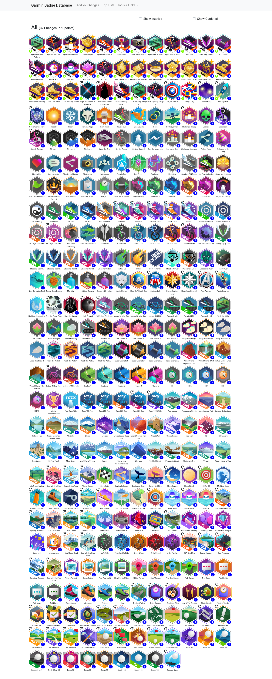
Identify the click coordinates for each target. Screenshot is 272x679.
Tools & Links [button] (126, 5)
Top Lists (108, 5)
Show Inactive (152, 19)
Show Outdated (207, 19)
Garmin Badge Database (51, 5)
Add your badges (87, 5)
